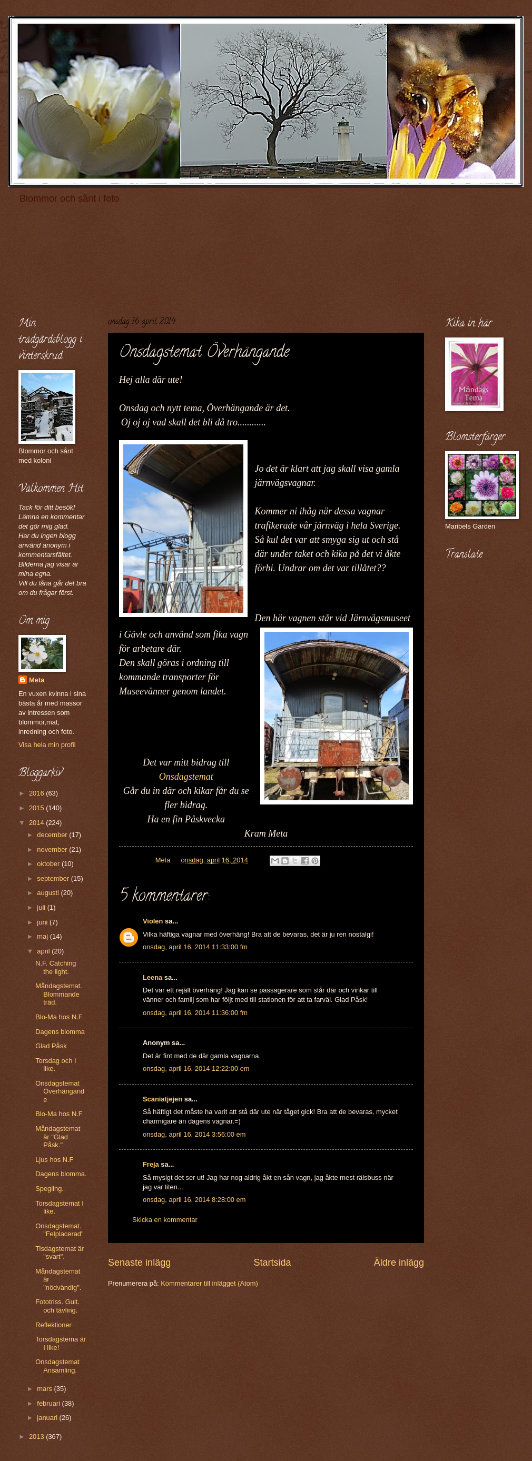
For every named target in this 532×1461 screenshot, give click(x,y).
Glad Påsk (50, 1046)
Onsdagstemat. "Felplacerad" (59, 1230)
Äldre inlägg (399, 1262)
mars (45, 1389)
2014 (37, 823)
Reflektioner (53, 1325)
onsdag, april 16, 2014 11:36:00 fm (195, 1013)
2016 (37, 793)
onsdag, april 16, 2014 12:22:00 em (196, 1068)
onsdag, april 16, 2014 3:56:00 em (194, 1134)
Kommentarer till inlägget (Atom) (209, 1283)
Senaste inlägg (139, 1262)
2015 (37, 808)
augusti (49, 893)
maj (43, 936)
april (44, 951)
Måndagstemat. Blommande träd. (58, 994)
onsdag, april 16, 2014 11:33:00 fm (195, 947)
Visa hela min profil (47, 745)
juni (43, 922)
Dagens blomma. (60, 1174)
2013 (37, 1436)
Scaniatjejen (162, 1099)
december (53, 835)
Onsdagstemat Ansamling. (57, 1366)
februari (49, 1403)
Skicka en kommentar (165, 1220)
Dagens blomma (60, 1032)
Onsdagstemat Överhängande (59, 1091)
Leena (152, 977)
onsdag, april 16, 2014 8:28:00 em (194, 1200)
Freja (151, 1164)
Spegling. (49, 1188)
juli (42, 907)
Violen (153, 921)
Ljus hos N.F (54, 1160)
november (53, 849)
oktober (49, 864)
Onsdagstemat (186, 776)
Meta (36, 680)
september (54, 878)
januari (48, 1418)
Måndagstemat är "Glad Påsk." (57, 1137)
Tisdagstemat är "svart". (59, 1252)
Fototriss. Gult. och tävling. (57, 1306)
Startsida (272, 1262)
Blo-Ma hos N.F (58, 1017)
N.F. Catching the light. (55, 967)
